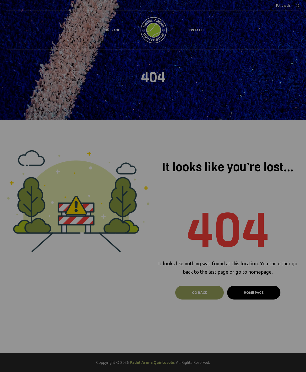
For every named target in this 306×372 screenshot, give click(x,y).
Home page (254, 292)
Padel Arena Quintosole (152, 362)
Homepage (111, 30)
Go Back (199, 292)
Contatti (195, 30)
